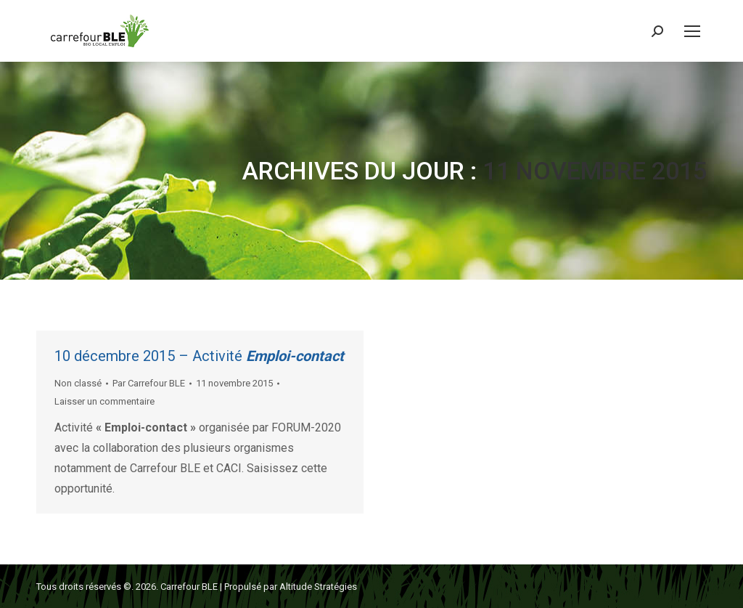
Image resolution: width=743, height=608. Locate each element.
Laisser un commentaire (104, 401)
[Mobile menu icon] (692, 31)
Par (148, 383)
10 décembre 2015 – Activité (199, 356)
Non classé (78, 383)
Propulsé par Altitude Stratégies (290, 586)
